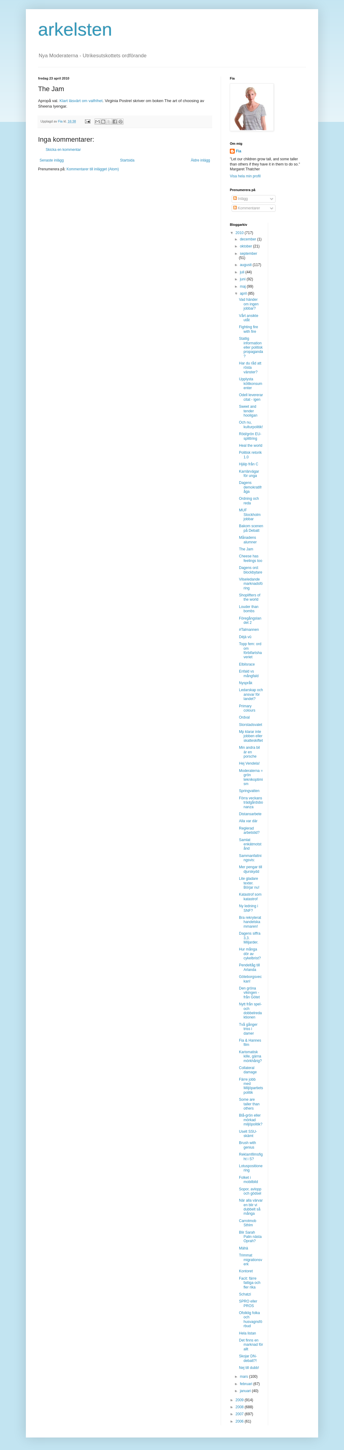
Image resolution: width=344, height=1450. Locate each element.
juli (242, 272)
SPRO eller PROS (248, 1303)
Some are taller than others (249, 1104)
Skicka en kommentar (63, 149)
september (248, 253)
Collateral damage (248, 1070)
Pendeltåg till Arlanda (249, 967)
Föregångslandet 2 (250, 620)
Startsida (127, 160)
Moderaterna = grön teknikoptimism (251, 777)
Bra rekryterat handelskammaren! (250, 922)
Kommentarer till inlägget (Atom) (92, 169)
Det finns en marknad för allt (251, 1344)
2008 (240, 1407)
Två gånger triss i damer (248, 1029)
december (248, 239)
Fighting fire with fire (248, 329)
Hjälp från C (248, 464)
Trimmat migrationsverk (250, 1259)
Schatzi (245, 1294)
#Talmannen (249, 629)
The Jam (246, 549)
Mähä (243, 1248)
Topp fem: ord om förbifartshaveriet (250, 650)
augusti (246, 265)
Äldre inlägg (200, 160)
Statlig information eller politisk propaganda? (251, 347)
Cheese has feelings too (250, 558)
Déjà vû (245, 637)
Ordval (244, 717)
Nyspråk (245, 683)
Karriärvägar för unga (249, 473)
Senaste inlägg (52, 160)
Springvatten (249, 791)
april (244, 293)
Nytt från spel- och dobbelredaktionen (250, 1010)
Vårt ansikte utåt (248, 318)
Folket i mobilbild (248, 1179)
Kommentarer (246, 208)
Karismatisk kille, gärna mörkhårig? (250, 1056)
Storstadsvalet (250, 725)
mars (244, 1376)
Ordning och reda (249, 500)
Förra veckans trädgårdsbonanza (251, 802)
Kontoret (246, 1271)
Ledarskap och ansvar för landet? (251, 694)
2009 (240, 1400)
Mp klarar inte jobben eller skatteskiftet (251, 736)
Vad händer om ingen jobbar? (248, 304)
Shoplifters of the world (249, 597)
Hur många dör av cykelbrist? (250, 953)
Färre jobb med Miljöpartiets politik (251, 1086)
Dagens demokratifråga (250, 487)
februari (246, 1384)
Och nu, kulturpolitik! (251, 424)
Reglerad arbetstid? (249, 830)
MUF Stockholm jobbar (250, 514)
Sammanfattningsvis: (250, 858)
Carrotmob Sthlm (247, 1223)
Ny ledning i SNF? (248, 908)
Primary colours (247, 708)
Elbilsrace (247, 664)
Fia (238, 151)
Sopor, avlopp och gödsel (250, 1191)
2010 (240, 233)
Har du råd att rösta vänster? (250, 367)
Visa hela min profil (245, 176)
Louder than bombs (248, 609)
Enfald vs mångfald (248, 673)
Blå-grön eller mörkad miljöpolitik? (250, 1119)
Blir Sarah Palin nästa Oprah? (250, 1236)
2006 (240, 1421)
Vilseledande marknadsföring (251, 583)
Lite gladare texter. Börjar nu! (249, 883)
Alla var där (248, 821)
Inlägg (240, 199)
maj (243, 286)
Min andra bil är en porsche (249, 752)
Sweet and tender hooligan (248, 411)
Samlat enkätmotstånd (250, 844)
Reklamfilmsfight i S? (251, 1156)
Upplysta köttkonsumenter (250, 383)
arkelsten (75, 29)
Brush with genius (247, 1145)
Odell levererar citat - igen (251, 397)
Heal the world (250, 445)
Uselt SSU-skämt (248, 1133)
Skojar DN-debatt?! (248, 1358)
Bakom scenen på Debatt (251, 528)
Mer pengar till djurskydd (250, 869)
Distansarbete (250, 814)
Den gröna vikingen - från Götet (249, 992)
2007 (240, 1414)
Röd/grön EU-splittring (250, 436)
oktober (246, 246)
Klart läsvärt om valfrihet (80, 100)
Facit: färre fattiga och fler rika (249, 1282)
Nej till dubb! (249, 1368)
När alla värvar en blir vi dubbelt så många (251, 1207)
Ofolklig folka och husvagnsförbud (250, 1319)
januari (246, 1391)
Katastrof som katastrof (250, 896)
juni (243, 279)
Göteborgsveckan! (250, 979)
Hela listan (247, 1333)
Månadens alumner (248, 539)
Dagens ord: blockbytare (250, 570)
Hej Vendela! (249, 763)
